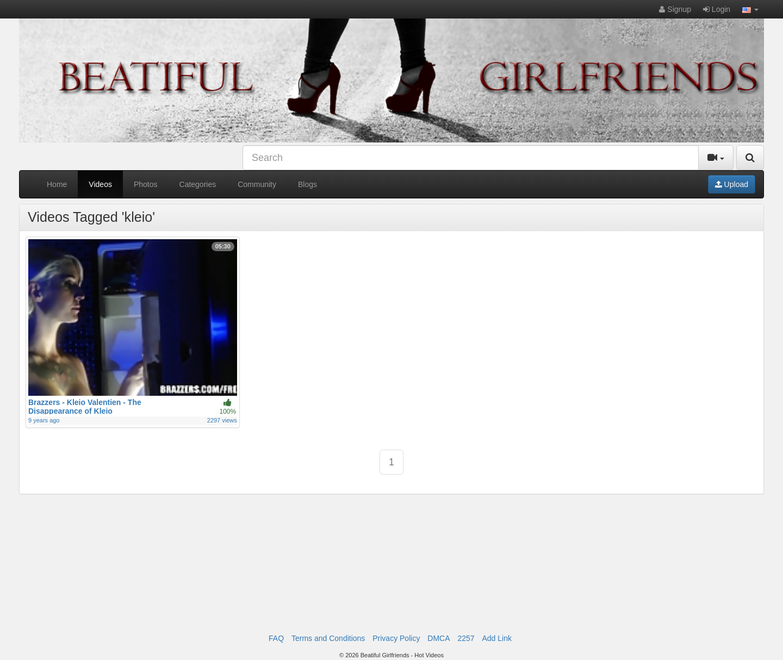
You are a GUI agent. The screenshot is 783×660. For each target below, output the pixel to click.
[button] (750, 9)
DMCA (438, 638)
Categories (197, 184)
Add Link (496, 638)
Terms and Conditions (328, 638)
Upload (731, 184)
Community (257, 184)
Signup (675, 9)
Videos (100, 184)
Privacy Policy (396, 638)
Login (716, 9)
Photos (146, 184)
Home (57, 184)
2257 (465, 638)
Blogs (307, 184)
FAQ (276, 638)
